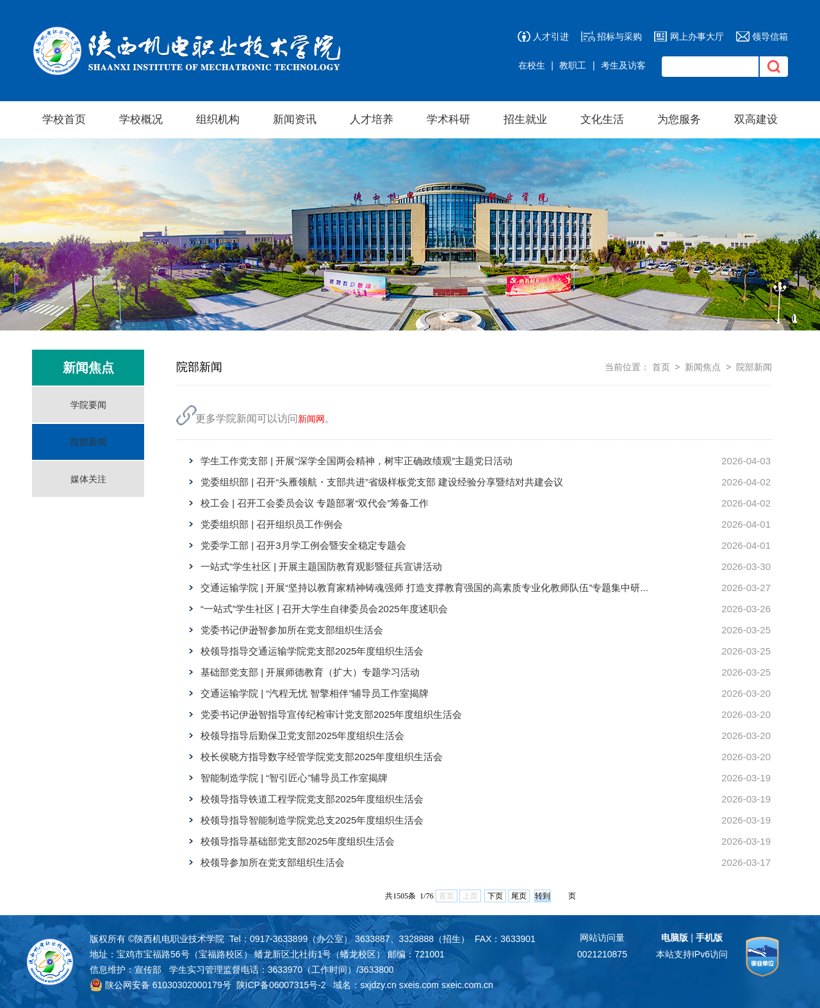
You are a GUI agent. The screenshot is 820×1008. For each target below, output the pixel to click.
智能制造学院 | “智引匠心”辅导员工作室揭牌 (294, 777)
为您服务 (679, 119)
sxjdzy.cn (378, 985)
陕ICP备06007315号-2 (281, 985)
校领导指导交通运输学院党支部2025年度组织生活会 (312, 651)
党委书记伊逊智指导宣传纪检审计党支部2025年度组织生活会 (331, 714)
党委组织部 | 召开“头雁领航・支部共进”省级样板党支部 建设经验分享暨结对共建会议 (382, 481)
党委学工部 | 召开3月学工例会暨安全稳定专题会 (303, 545)
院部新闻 (88, 442)
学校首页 (64, 119)
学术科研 (448, 119)
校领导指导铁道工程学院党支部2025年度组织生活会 (312, 798)
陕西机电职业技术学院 (179, 939)
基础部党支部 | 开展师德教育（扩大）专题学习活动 (310, 672)
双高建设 (756, 119)
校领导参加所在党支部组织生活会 (273, 862)
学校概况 (141, 119)
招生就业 (525, 119)
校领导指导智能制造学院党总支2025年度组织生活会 (312, 820)
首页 (661, 367)
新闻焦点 (703, 367)
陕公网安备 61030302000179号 (160, 985)
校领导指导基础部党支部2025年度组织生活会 (298, 841)
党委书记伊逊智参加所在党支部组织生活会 (292, 629)
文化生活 (602, 119)
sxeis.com (419, 985)
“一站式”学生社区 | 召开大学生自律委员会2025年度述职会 (324, 608)
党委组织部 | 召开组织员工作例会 (272, 524)
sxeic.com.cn (467, 985)
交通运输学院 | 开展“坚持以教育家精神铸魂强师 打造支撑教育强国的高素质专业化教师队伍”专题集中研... (424, 587)
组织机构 (218, 119)
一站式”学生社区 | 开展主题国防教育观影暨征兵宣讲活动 (321, 566)
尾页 (519, 895)
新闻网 (311, 419)
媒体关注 (88, 479)
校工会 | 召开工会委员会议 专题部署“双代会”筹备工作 (315, 503)
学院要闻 (88, 405)
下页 (495, 895)
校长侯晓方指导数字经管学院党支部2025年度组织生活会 (322, 756)
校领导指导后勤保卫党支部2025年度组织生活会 (302, 735)
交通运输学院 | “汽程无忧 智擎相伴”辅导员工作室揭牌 (315, 693)
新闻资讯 (294, 119)
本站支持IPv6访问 (692, 954)
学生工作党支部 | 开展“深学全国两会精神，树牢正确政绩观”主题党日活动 (356, 460)
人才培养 (371, 119)
